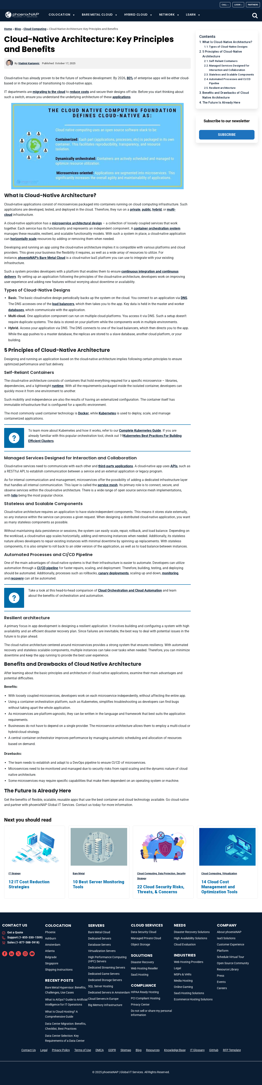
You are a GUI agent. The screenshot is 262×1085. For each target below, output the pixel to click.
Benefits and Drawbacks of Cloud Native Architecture (225, 95)
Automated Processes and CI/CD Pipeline (230, 81)
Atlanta (50, 951)
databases (16, 310)
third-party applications (115, 466)
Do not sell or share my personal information (151, 1013)
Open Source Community (233, 963)
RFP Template (232, 1050)
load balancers (63, 304)
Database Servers (99, 944)
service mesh (108, 485)
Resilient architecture (222, 87)
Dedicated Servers (99, 938)
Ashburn (50, 938)
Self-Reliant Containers (223, 61)
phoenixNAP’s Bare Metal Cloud (41, 258)
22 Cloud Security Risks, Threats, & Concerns (160, 889)
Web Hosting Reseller (144, 968)
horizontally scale (23, 239)
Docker (83, 413)
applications (121, 97)
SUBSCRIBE (227, 135)
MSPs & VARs (182, 974)
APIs (173, 466)
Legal (177, 968)
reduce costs (79, 92)
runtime (58, 386)
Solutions (142, 955)
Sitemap (126, 1050)
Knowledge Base (175, 1050)
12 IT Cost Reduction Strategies (29, 884)
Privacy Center (140, 1004)
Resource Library (228, 969)
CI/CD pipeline (47, 568)
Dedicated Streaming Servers (106, 967)
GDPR (112, 1050)
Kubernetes (107, 413)
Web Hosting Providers (188, 962)
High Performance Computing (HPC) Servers (107, 959)
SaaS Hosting (139, 974)
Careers (222, 988)
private (135, 209)
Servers (96, 925)
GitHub (213, 1050)
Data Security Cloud (143, 932)
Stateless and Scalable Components (231, 74)
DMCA (100, 1050)
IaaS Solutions (226, 938)
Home (8, 29)
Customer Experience (230, 944)
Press (220, 975)
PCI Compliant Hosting (145, 998)
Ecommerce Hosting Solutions (193, 999)
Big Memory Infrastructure (105, 1005)
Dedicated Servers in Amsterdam (109, 992)
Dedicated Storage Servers (105, 980)
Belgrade (51, 957)
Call (224, 5)
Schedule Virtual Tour (230, 957)
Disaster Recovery (142, 962)
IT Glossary (197, 1050)
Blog (18, 29)
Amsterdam (52, 944)
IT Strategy (15, 873)
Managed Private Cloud (146, 938)
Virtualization (229, 873)
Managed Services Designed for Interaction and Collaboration (229, 68)
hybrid (157, 209)
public (146, 209)
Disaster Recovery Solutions (192, 932)
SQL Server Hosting (100, 986)
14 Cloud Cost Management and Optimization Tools (219, 886)
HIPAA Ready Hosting (145, 992)
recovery (17, 578)
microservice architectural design (77, 223)
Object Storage (140, 944)
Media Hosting (183, 980)
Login (237, 5)
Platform (222, 950)
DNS (184, 298)
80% (130, 78)
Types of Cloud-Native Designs (228, 46)
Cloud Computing (34, 29)
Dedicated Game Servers (103, 973)
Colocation (58, 925)
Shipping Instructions (59, 969)
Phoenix (50, 932)
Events (221, 982)
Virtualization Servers (102, 951)
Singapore (51, 963)
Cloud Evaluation (185, 944)
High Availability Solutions (190, 938)
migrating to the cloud (49, 92)
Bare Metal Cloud (99, 932)
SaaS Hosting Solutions (189, 993)
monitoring (170, 573)
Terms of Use (82, 1050)
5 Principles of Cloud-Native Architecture (222, 54)
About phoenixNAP (229, 932)
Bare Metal (79, 873)
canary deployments (113, 573)
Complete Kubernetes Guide (140, 431)
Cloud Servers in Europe (103, 998)
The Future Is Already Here (221, 102)
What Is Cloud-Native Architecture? (227, 42)
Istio (14, 495)
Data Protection (167, 873)
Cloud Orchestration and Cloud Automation (130, 590)
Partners (253, 5)
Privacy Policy (61, 1050)
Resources (153, 1050)
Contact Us (28, 1050)
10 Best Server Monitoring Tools (98, 884)
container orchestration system (157, 228)
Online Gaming (183, 987)
